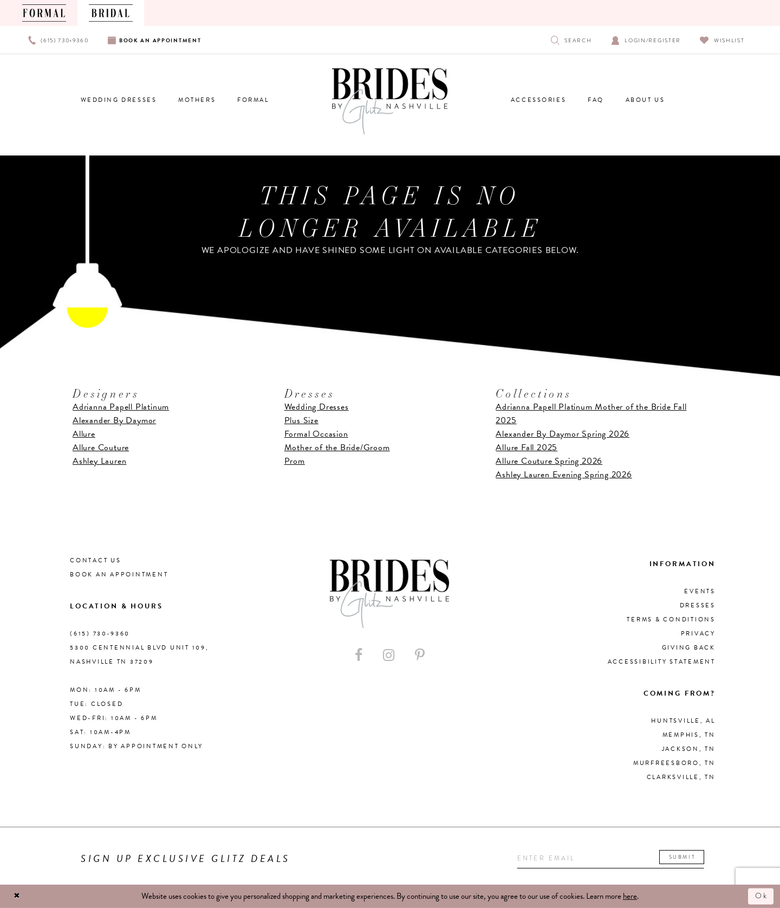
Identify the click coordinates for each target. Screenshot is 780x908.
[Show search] (571, 40)
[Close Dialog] (17, 896)
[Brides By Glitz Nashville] (390, 101)
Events (700, 591)
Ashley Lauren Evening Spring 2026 (564, 474)
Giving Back (689, 647)
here (630, 896)
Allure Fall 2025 (526, 447)
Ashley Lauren (99, 461)
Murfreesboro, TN (674, 763)
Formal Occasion (316, 433)
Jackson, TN (689, 749)
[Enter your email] (614, 858)
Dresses (698, 605)
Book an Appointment (119, 574)
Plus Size (301, 420)
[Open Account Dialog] (646, 40)
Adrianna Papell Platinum (121, 406)
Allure (84, 433)
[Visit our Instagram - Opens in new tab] (388, 655)
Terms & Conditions (671, 619)
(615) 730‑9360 (100, 633)
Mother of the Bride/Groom (337, 447)
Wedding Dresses (316, 406)
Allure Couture (101, 447)
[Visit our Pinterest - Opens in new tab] (420, 655)
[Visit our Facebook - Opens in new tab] (358, 655)
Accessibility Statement (662, 661)
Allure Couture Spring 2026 (549, 461)
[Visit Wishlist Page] (722, 40)
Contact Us (95, 560)
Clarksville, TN (681, 777)
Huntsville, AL (683, 720)
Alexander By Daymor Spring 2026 (562, 433)
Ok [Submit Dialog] (761, 896)
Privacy (698, 633)
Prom (294, 461)
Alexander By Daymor (114, 420)
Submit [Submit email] (689, 857)
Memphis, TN (689, 735)
